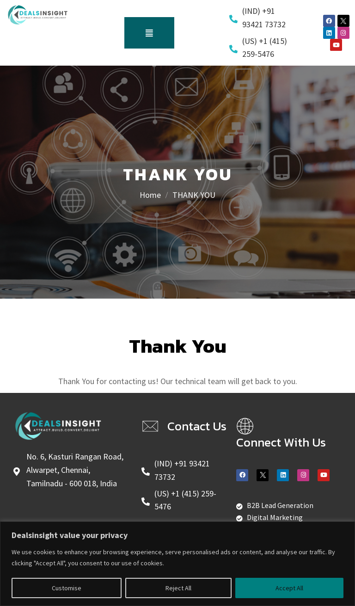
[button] (149, 33)
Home (150, 195)
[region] (177, 563)
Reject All (178, 588)
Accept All (289, 588)
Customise (66, 588)
